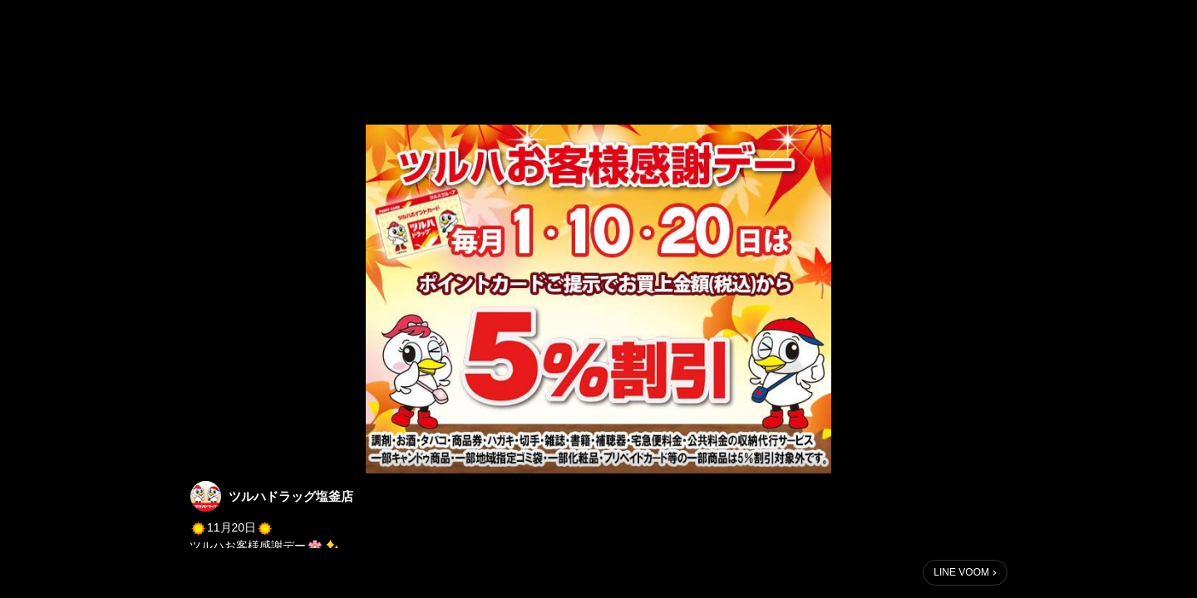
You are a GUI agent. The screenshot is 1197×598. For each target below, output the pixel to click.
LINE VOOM (961, 572)
